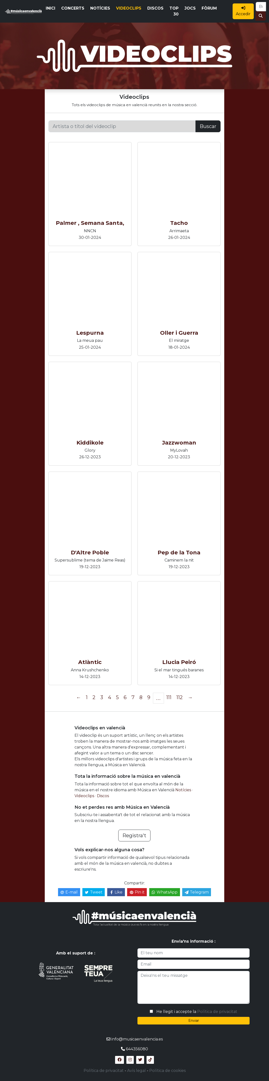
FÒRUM (209, 8)
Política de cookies (167, 1070)
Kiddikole (90, 442)
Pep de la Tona (179, 552)
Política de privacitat (217, 1011)
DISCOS (155, 8)
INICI (50, 8)
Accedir (243, 11)
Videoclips (85, 795)
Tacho (179, 223)
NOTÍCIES (100, 8)
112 (179, 697)
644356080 (137, 1049)
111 (168, 697)
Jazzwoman (179, 442)
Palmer (66, 223)
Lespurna (90, 333)
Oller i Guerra (179, 333)
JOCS (190, 8)
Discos (103, 795)
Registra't (134, 835)
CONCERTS (72, 8)
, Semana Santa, (101, 223)
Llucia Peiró (179, 662)
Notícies (183, 790)
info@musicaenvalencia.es (137, 1039)
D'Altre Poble (90, 552)
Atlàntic (90, 662)
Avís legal (136, 1070)
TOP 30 (174, 11)
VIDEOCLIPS (128, 8)
